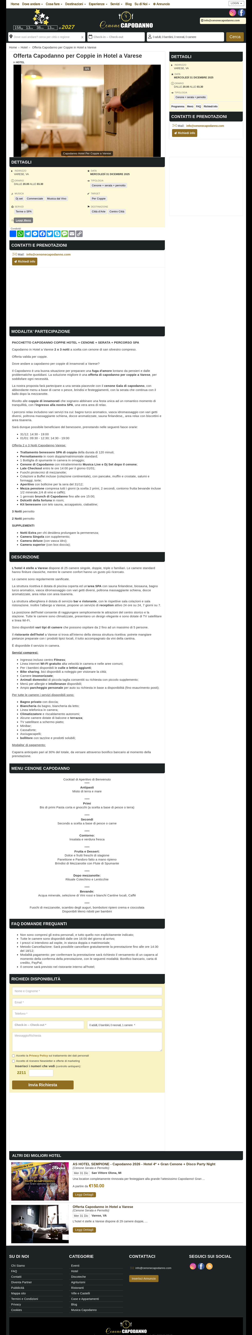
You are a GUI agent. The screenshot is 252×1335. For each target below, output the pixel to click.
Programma (177, 106)
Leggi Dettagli (84, 1194)
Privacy (16, 1304)
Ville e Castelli (80, 1293)
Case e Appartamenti (85, 1299)
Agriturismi (78, 1282)
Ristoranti (77, 1287)
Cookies (16, 1310)
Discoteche (78, 1276)
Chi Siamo (18, 1265)
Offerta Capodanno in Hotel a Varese (103, 1207)
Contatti (16, 1276)
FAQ (198, 106)
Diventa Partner (21, 1282)
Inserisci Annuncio (144, 1278)
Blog (128, 4)
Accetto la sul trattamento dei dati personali (50, 1055)
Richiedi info (211, 106)
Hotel (20, 62)
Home (15, 4)
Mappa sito (18, 1293)
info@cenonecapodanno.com (220, 20)
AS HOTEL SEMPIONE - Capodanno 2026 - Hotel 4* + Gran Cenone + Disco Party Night (144, 1164)
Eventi (75, 1265)
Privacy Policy (38, 1055)
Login (236, 3)
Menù (190, 106)
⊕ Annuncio (161, 4)
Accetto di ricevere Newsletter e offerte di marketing (46, 1060)
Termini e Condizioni (24, 1299)
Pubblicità (17, 1287)
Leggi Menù (23, 220)
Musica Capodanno (84, 1310)
